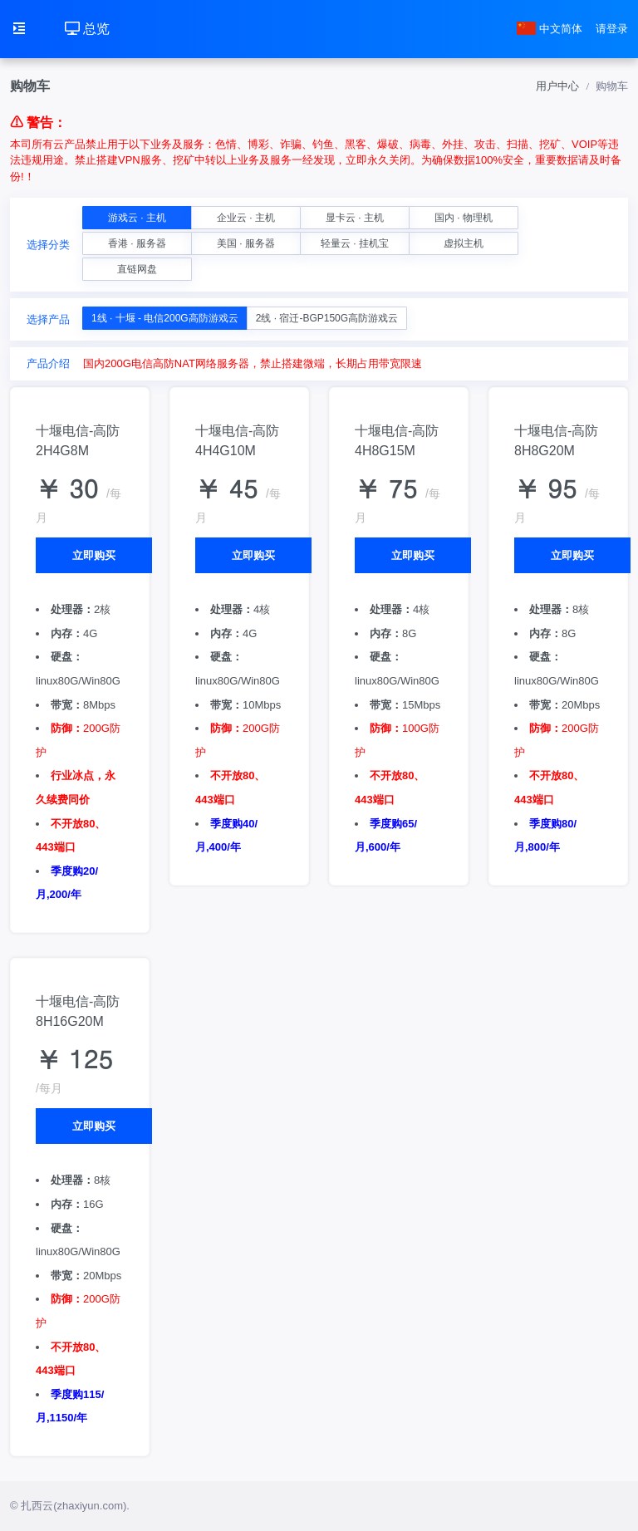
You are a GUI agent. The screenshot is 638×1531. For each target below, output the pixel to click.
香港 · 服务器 (137, 243)
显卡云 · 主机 (355, 217)
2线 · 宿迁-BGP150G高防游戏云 (327, 318)
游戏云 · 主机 (137, 217)
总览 (87, 29)
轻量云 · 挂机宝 (355, 243)
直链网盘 (137, 269)
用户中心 (557, 86)
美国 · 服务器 (246, 243)
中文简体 (550, 28)
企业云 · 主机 (246, 217)
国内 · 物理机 (463, 217)
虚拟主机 (463, 243)
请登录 (612, 28)
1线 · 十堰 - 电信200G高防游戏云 (164, 318)
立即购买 (93, 555)
